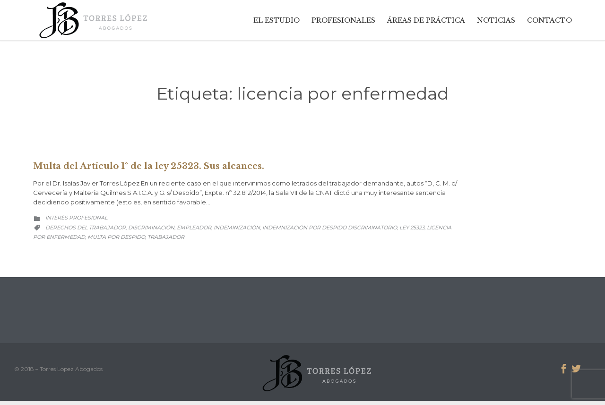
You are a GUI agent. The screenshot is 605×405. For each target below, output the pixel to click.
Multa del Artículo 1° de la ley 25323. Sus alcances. (148, 166)
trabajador (165, 237)
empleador (194, 227)
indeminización (237, 227)
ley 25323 (411, 227)
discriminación (151, 227)
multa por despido (116, 237)
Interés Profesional (76, 217)
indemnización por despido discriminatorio (329, 227)
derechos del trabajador (85, 227)
